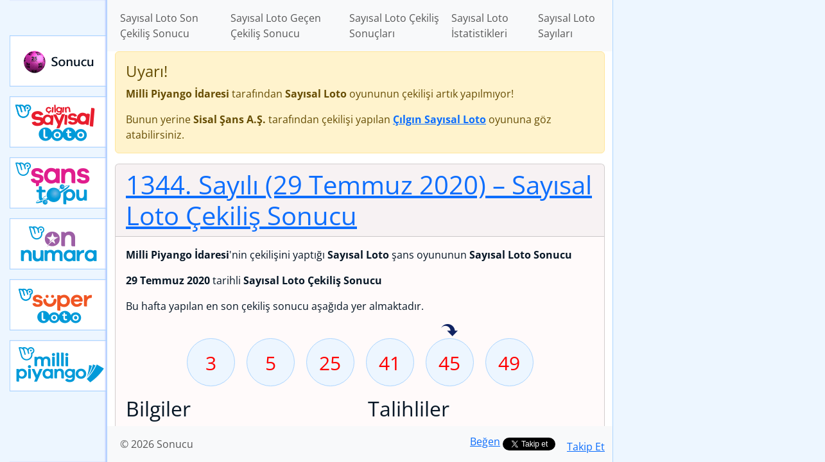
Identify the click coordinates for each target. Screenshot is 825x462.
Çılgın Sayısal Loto (58, 122)
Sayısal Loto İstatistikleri (479, 25)
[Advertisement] (719, 202)
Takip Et (586, 447)
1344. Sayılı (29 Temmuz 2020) (359, 200)
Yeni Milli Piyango (58, 365)
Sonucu (58, 61)
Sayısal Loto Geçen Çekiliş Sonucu (275, 25)
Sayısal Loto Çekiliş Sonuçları (394, 25)
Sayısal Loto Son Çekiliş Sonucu (159, 25)
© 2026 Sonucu (156, 444)
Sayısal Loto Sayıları (566, 25)
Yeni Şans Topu (58, 183)
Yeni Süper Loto (58, 304)
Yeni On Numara (58, 244)
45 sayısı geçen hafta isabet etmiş (449, 331)
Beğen (485, 441)
